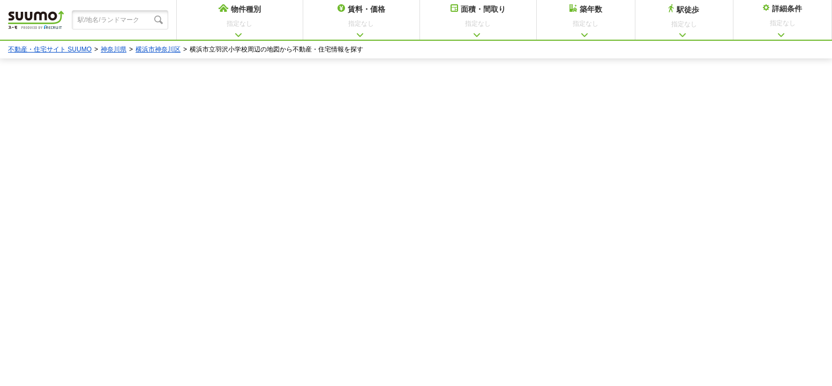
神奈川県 (113, 49)
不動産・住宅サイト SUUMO (50, 49)
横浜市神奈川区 (158, 49)
